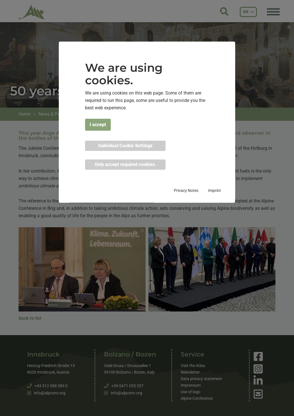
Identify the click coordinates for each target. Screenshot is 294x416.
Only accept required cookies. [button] (125, 164)
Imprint (214, 190)
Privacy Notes (186, 190)
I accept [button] (98, 124)
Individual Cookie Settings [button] (125, 145)
